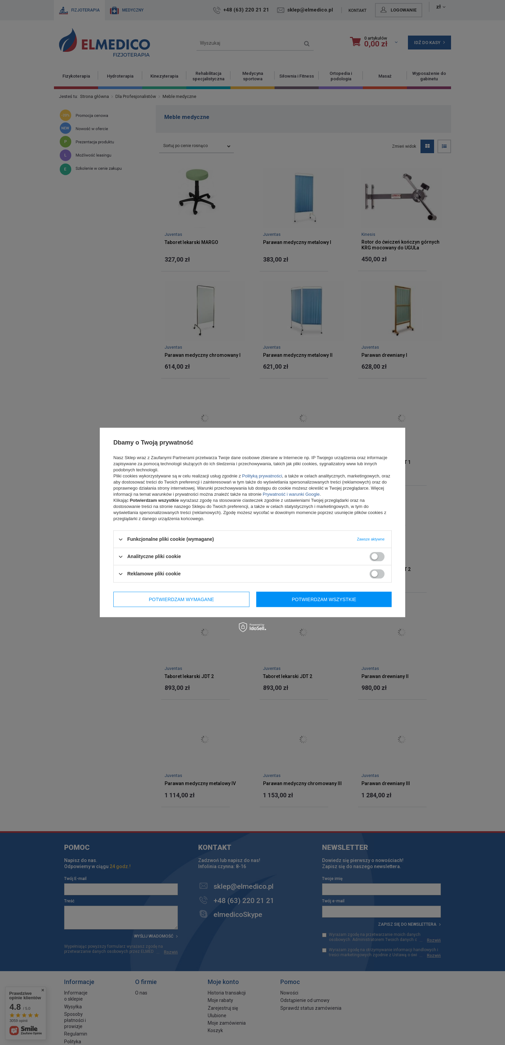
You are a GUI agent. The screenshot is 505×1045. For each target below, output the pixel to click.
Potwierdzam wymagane (181, 599)
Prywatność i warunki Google (291, 494)
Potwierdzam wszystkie (324, 599)
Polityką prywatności (262, 475)
